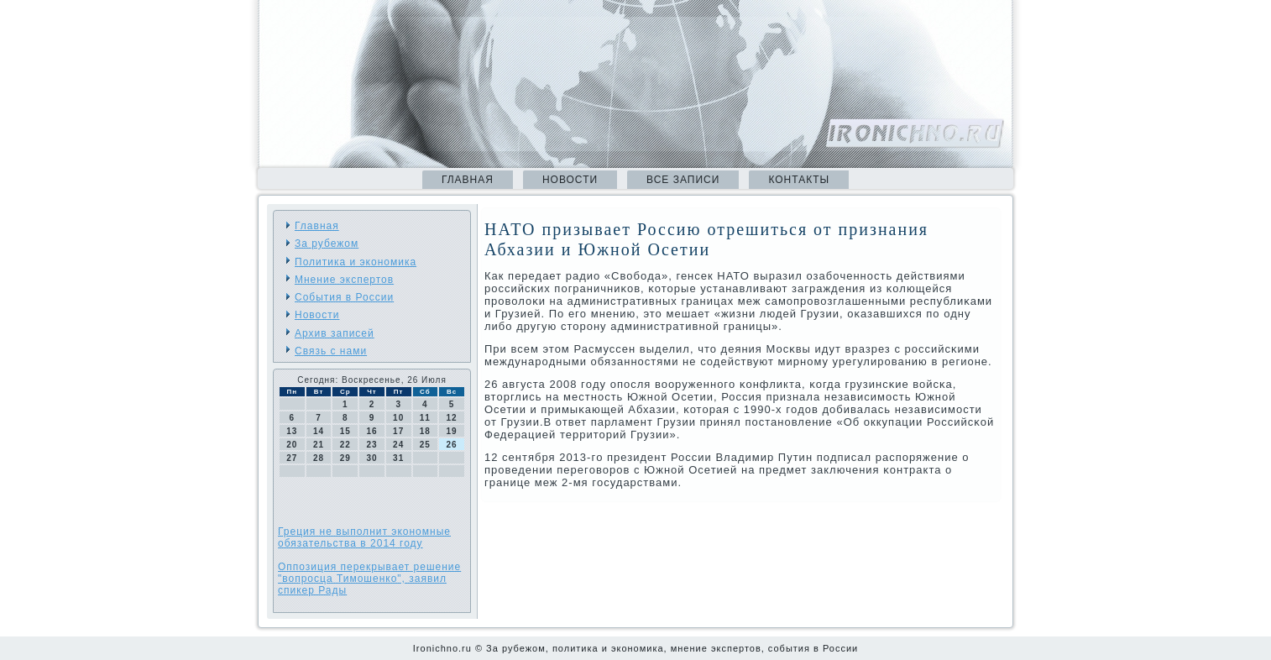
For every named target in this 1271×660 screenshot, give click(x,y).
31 (398, 458)
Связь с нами (331, 351)
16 (371, 431)
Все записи (682, 180)
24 (398, 444)
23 (371, 444)
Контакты (798, 180)
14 (318, 431)
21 (318, 444)
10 (398, 417)
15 (345, 431)
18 (425, 431)
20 (291, 444)
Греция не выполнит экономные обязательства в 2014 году (364, 537)
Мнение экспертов (344, 279)
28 (318, 458)
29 (345, 458)
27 (291, 458)
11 (425, 417)
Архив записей (334, 333)
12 (452, 417)
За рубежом (326, 243)
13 (291, 431)
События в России (344, 297)
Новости (570, 180)
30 (371, 458)
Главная (468, 180)
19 (452, 431)
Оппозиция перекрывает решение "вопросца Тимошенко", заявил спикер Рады (369, 578)
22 (345, 444)
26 (452, 444)
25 (425, 444)
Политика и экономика (355, 262)
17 (398, 431)
